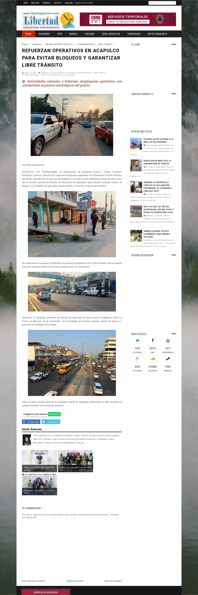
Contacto (57, 3)
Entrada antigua (113, 557)
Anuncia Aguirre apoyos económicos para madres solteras (157, 234)
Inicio (26, 3)
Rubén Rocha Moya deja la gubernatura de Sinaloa (157, 162)
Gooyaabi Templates (168, 591)
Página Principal (74, 557)
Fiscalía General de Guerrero (63, 73)
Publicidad (69, 3)
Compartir (30, 421)
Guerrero (44, 34)
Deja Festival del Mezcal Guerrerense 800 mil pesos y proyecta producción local (159, 209)
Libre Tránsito (99, 73)
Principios (47, 3)
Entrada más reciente (33, 557)
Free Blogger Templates (135, 591)
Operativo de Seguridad (51, 75)
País (59, 34)
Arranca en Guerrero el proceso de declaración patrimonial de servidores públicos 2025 (158, 186)
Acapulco (45, 73)
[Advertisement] (150, 71)
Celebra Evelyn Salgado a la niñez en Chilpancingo (159, 140)
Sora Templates (115, 591)
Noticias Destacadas (30, 75)
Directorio (35, 3)
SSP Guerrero (69, 75)
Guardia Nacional (84, 73)
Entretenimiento (157, 34)
